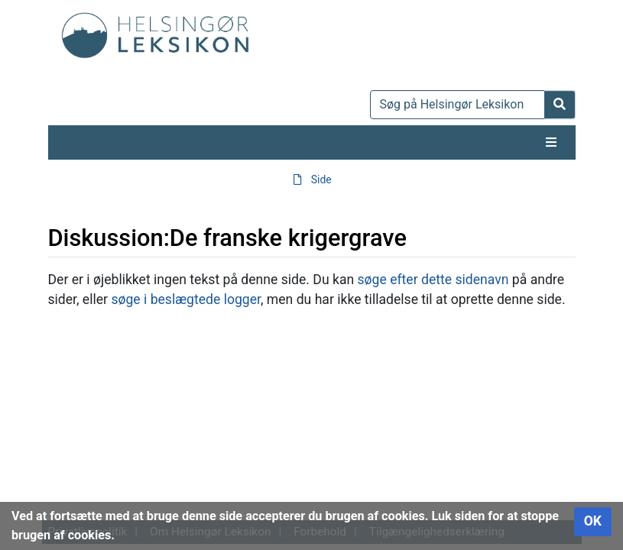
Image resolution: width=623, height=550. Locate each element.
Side (321, 179)
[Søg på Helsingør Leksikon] (457, 104)
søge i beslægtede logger (186, 299)
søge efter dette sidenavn (433, 279)
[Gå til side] (560, 104)
